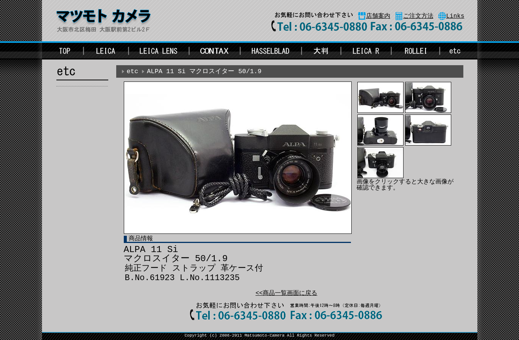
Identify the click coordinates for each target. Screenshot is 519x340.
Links (455, 16)
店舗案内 (378, 16)
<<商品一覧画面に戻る (286, 293)
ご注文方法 (418, 16)
